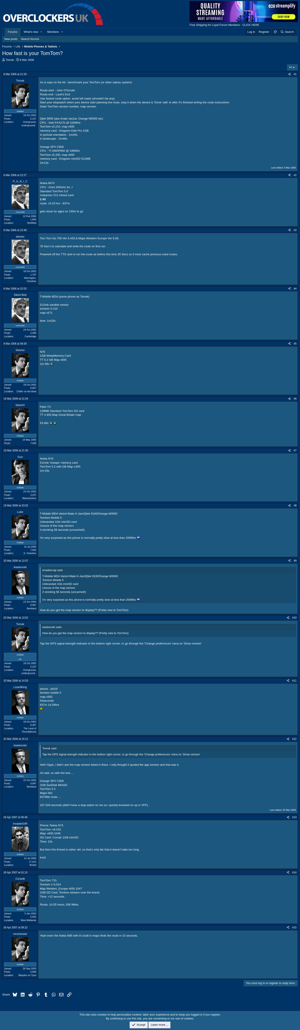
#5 (295, 343)
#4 (295, 288)
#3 (295, 230)
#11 (294, 680)
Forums (12, 31)
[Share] (289, 74)
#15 (294, 927)
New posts (10, 39)
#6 (295, 398)
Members (53, 31)
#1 (295, 74)
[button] (41, 32)
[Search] (286, 32)
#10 (294, 617)
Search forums (30, 39)
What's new (31, 31)
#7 (295, 450)
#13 (294, 817)
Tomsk (10, 59)
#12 (294, 738)
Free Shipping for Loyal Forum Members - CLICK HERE (224, 25)
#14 (294, 872)
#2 (295, 175)
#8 (295, 505)
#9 (295, 560)
